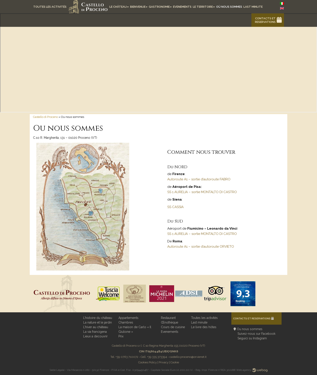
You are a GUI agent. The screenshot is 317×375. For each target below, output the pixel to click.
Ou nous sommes (249, 329)
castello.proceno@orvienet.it (188, 357)
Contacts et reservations (265, 20)
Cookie (174, 362)
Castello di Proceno (45, 117)
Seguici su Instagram (252, 338)
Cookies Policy (147, 362)
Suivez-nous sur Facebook (256, 333)
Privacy (163, 362)
